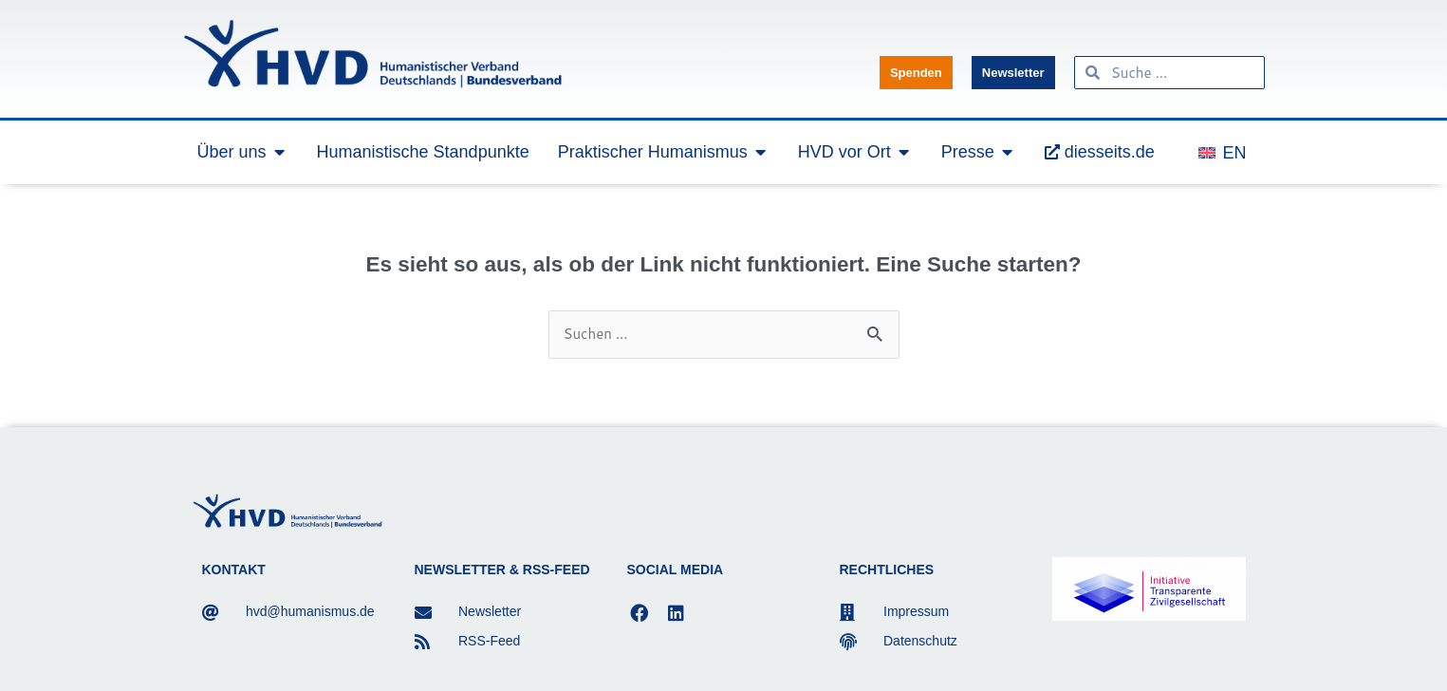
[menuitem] (1222, 152)
